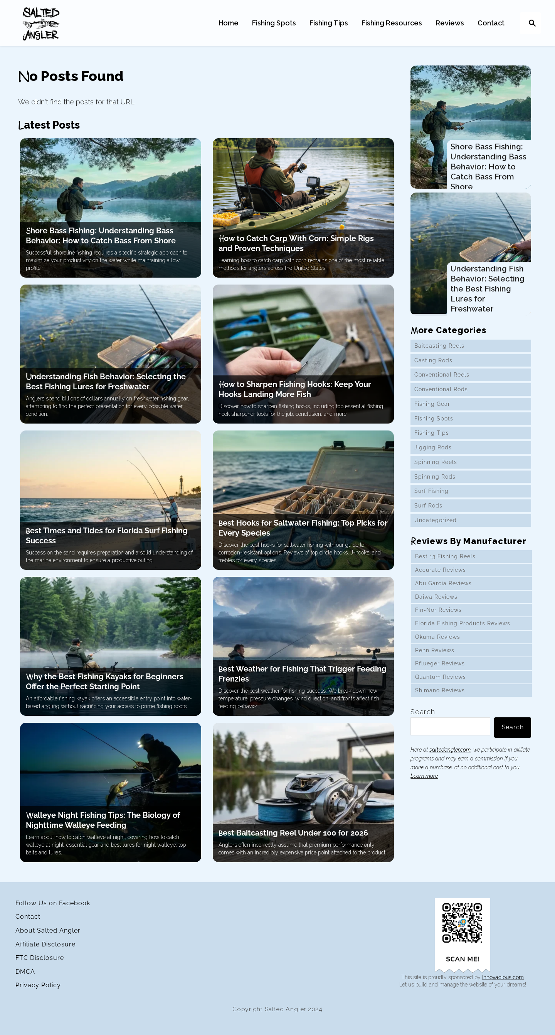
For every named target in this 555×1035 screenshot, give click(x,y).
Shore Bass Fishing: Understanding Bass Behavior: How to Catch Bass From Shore (488, 166)
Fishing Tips (431, 438)
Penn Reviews (434, 655)
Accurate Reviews (440, 575)
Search (422, 717)
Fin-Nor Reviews (438, 615)
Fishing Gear (432, 409)
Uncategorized (435, 525)
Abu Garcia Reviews (443, 588)
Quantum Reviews (440, 682)
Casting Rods (433, 365)
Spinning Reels (435, 467)
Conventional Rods (441, 394)
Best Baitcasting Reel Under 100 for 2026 (293, 832)
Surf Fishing (431, 496)
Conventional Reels (441, 380)
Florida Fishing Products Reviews (462, 628)
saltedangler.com (450, 755)
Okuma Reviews (437, 642)
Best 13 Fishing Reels (445, 562)
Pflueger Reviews (439, 669)
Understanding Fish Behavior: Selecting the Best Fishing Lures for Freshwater (105, 381)
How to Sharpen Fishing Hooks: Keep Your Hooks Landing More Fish (295, 389)
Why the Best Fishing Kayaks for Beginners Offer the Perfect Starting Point (104, 681)
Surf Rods (428, 510)
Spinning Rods (434, 482)
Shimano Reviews (440, 695)
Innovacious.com (503, 977)
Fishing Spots (433, 423)
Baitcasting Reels (439, 351)
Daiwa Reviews (436, 602)
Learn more (424, 781)
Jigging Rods (432, 452)
